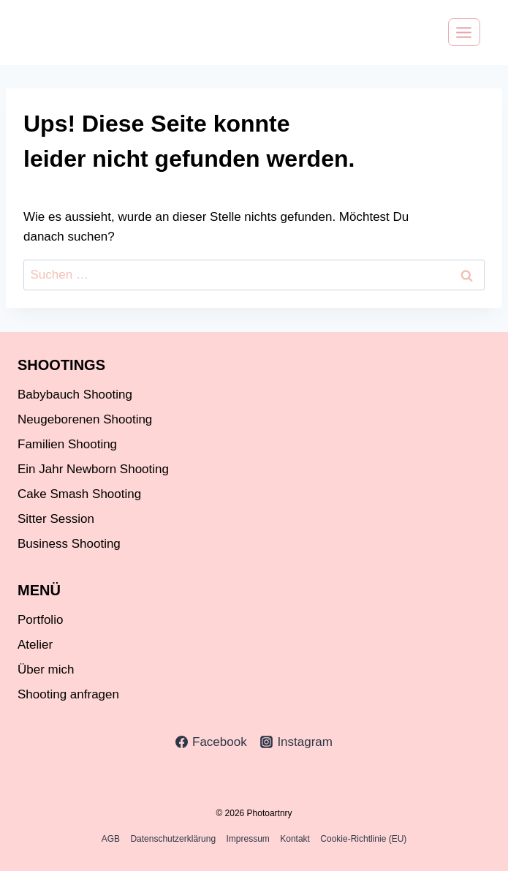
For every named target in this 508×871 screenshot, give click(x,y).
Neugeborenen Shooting (85, 419)
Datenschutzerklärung (173, 839)
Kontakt (295, 839)
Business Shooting (69, 544)
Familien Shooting (67, 444)
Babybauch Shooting (75, 394)
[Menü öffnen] (464, 32)
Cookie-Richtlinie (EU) (363, 839)
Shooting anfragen (68, 694)
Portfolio (40, 620)
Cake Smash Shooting (79, 494)
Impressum (248, 839)
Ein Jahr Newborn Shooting (93, 469)
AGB (111, 839)
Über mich (46, 669)
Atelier (35, 645)
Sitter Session (56, 519)
